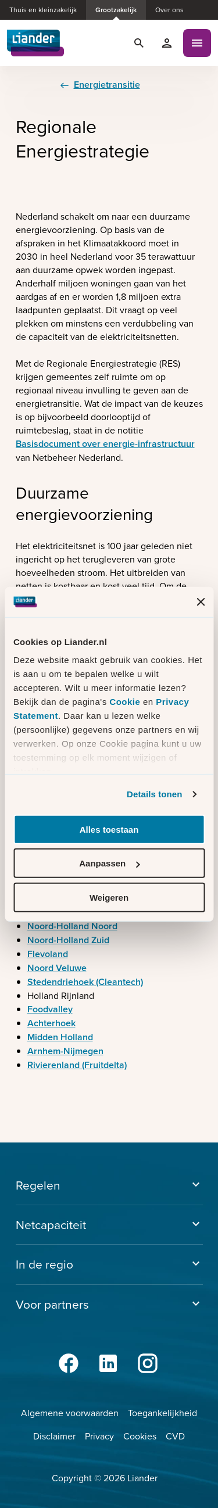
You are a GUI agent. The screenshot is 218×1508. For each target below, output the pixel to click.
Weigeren (109, 897)
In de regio (109, 1264)
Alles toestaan (109, 829)
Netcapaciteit (109, 1225)
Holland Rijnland (60, 995)
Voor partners (109, 1304)
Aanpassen (109, 863)
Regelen (109, 1185)
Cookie (126, 702)
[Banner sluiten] (200, 601)
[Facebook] (70, 1363)
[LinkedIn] (109, 1363)
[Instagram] (149, 1363)
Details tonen (154, 794)
